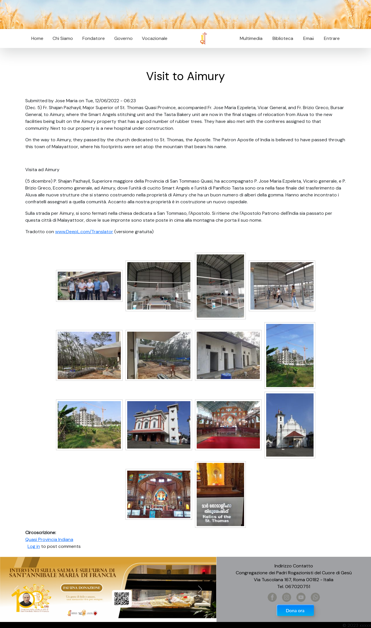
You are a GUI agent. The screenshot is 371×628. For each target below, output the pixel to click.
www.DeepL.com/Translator (84, 232)
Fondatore (93, 38)
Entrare (332, 38)
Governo (123, 38)
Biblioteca (283, 38)
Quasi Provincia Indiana (49, 539)
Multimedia (251, 38)
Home (37, 38)
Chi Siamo (63, 38)
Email (306, 38)
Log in (34, 546)
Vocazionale (154, 38)
